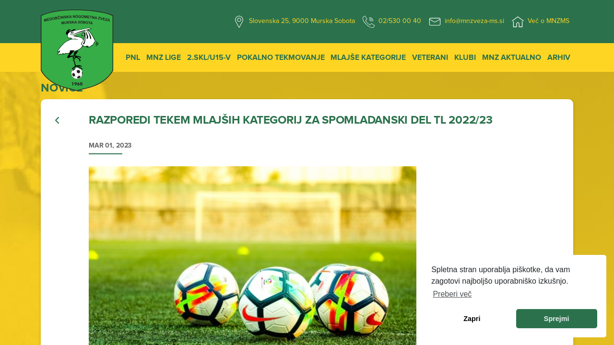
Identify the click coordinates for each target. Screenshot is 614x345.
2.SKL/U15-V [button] (209, 57)
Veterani (430, 57)
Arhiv (558, 57)
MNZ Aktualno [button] (511, 57)
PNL (133, 57)
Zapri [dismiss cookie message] (471, 318)
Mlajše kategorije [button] (368, 57)
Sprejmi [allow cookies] (556, 318)
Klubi (465, 57)
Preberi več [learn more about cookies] (452, 294)
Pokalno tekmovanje (281, 57)
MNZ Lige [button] (163, 57)
